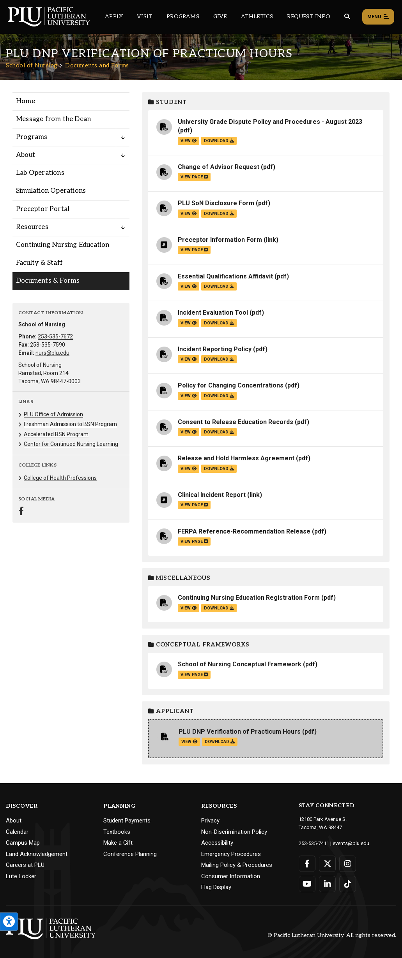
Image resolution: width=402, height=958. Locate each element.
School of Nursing (32, 65)
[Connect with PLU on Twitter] (327, 863)
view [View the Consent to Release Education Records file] (189, 432)
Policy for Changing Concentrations (230, 385)
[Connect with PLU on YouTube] (307, 883)
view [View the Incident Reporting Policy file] (189, 359)
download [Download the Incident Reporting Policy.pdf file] (219, 359)
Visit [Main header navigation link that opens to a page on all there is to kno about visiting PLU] (144, 16)
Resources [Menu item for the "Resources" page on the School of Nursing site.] (32, 227)
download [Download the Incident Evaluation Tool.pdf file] (219, 323)
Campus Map (23, 842)
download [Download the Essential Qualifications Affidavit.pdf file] (219, 286)
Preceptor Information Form (220, 239)
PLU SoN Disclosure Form (216, 203)
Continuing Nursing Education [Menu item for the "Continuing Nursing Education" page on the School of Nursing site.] (63, 245)
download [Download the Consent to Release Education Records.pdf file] (219, 432)
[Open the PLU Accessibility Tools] (9, 921)
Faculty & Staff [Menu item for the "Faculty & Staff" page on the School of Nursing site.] (39, 263)
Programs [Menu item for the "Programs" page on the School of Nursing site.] (32, 137)
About (13, 820)
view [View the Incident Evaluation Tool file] (189, 323)
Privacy (210, 820)
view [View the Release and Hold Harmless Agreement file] (189, 468)
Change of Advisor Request (218, 167)
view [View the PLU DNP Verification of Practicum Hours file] (189, 741)
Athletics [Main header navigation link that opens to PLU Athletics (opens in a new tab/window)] (257, 16)
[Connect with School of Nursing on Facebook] (21, 512)
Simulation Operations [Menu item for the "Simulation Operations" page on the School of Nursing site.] (51, 191)
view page (194, 177)
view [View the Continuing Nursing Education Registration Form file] (189, 608)
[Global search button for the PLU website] (347, 16)
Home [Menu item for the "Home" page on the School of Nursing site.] (25, 101)
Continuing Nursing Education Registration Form (249, 597)
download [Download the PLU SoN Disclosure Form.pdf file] (219, 213)
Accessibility (217, 842)
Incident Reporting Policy (214, 349)
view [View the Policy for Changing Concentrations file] (189, 395)
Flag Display (216, 887)
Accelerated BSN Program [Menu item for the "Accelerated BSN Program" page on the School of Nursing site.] (56, 434)
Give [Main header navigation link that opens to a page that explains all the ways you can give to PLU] (220, 16)
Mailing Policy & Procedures (236, 864)
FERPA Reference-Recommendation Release (244, 531)
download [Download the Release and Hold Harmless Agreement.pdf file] (219, 468)
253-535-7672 (55, 336)
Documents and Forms (97, 65)
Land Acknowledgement (36, 854)
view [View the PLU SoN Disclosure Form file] (189, 213)
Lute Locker (21, 876)
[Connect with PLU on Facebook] (307, 863)
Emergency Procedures (231, 854)
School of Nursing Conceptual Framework (239, 664)
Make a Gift (118, 842)
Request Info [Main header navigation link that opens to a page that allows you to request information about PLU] (308, 16)
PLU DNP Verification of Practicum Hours (240, 731)
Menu (378, 17)
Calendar (17, 831)
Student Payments (127, 820)
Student (167, 102)
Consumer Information (230, 876)
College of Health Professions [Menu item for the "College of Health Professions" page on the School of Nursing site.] (60, 478)
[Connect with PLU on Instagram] (347, 863)
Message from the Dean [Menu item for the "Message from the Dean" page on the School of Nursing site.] (53, 119)
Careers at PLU (25, 864)
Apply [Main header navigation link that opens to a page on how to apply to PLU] (114, 16)
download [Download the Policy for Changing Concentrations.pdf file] (219, 395)
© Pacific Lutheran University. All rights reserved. (331, 935)
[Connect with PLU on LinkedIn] (327, 883)
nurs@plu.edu (52, 353)
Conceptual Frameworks (199, 644)
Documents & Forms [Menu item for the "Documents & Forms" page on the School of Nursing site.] (48, 281)
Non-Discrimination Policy (234, 831)
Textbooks (116, 831)
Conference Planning (130, 854)
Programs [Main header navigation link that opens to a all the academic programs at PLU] (182, 16)
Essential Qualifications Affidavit (225, 276)
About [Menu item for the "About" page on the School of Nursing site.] (25, 155)
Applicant (171, 711)
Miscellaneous (179, 578)
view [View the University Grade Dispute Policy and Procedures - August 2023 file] (189, 140)
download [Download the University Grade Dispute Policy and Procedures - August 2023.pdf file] (219, 140)
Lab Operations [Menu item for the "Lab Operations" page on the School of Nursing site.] (40, 173)
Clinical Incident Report (212, 494)
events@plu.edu (351, 843)
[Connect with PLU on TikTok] (347, 883)
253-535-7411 (314, 843)
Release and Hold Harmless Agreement (236, 458)
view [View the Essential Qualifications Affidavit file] (189, 286)
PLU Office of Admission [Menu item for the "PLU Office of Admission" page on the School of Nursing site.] (53, 414)
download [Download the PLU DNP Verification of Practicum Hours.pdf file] (220, 741)
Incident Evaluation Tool (213, 312)
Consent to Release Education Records (235, 422)
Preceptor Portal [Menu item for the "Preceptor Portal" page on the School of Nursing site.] (42, 209)
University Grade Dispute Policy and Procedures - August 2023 (270, 121)
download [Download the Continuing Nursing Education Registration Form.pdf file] (219, 608)
